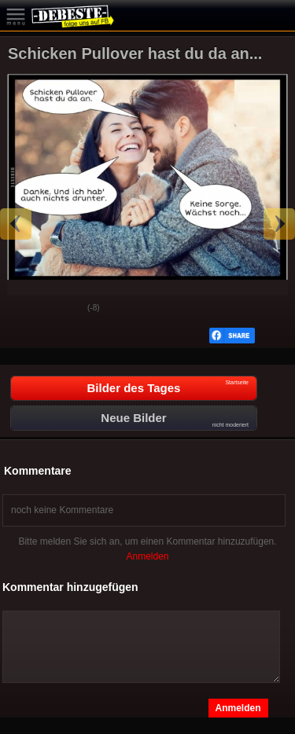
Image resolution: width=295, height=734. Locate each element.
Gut (24, 308)
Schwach (63, 308)
